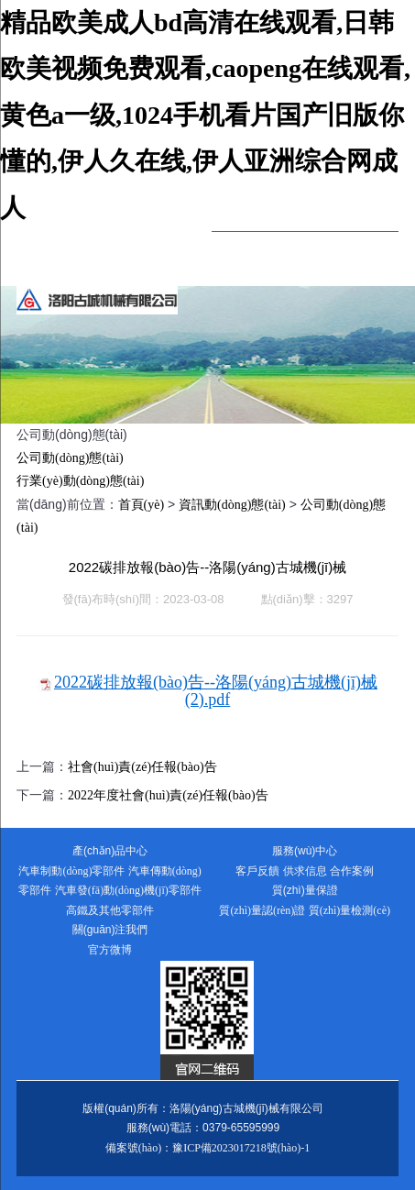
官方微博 (110, 949)
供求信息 (305, 871)
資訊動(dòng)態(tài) (232, 505)
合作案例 (352, 871)
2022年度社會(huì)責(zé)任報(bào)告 (168, 795)
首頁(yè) (141, 505)
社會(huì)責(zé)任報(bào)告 (142, 767)
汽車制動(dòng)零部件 (71, 871)
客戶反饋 (257, 871)
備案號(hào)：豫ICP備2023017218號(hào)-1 (207, 1147)
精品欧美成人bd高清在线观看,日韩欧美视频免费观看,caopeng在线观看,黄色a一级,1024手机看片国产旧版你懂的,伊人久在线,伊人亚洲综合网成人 (205, 115)
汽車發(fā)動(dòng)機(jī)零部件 (128, 890)
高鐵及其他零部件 (110, 910)
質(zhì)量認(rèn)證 (262, 910)
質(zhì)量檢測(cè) (349, 910)
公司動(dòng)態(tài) (70, 458)
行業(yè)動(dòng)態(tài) (80, 481)
